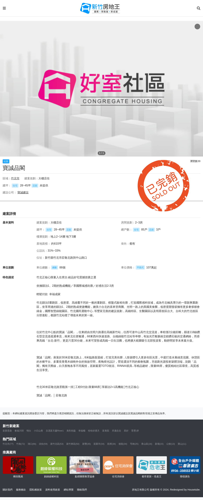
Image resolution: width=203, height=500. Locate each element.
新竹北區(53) (57, 444)
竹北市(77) (8, 444)
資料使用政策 (52, 489)
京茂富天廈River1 (55, 430)
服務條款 (21, 489)
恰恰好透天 (93, 430)
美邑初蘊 (71, 430)
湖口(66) (32, 444)
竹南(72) (20, 444)
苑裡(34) (111, 444)
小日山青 (38, 430)
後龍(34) (123, 444)
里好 (126, 430)
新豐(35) (86, 444)
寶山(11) (182, 444)
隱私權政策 (35, 489)
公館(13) (170, 444)
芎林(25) (134, 444)
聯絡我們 (82, 489)
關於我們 (7, 489)
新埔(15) (159, 444)
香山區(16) (146, 444)
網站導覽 (69, 489)
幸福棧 (81, 430)
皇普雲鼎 (7, 430)
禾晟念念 (116, 430)
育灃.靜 (135, 430)
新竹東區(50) (72, 444)
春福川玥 (19, 430)
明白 (28, 430)
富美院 (105, 430)
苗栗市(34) (99, 444)
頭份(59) (43, 444)
